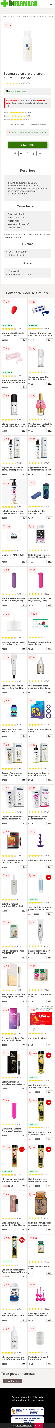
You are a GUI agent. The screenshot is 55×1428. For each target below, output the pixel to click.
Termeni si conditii (21, 1397)
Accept (38, 1425)
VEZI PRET (27, 144)
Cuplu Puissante (46, 16)
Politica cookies (36, 1400)
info (23, 340)
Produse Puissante (27, 16)
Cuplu (12, 16)
